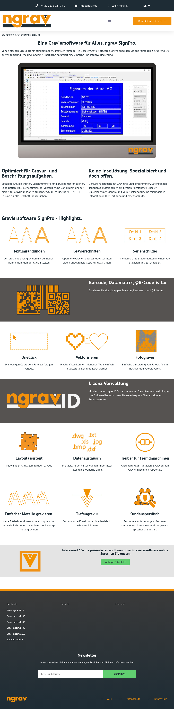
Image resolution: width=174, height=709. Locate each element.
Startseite (7, 34)
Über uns (120, 604)
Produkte (12, 604)
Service (65, 604)
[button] (109, 21)
